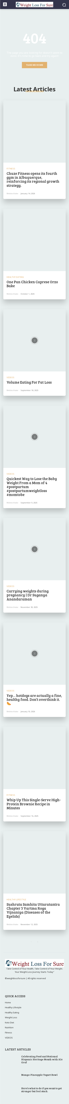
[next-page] (38, 941)
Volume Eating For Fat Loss (29, 382)
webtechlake (12, 193)
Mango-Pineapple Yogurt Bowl (39, 1074)
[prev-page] (31, 941)
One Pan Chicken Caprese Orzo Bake (32, 283)
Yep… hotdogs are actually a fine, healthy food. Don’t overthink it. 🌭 (34, 699)
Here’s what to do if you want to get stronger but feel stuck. (41, 1090)
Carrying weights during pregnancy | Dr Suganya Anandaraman (28, 594)
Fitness (11, 169)
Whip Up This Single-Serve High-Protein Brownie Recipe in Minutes (34, 803)
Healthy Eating (15, 277)
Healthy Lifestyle (16, 899)
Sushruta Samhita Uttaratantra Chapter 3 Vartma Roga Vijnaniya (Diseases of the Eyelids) (33, 910)
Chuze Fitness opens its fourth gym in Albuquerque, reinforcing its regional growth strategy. (33, 179)
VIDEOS (10, 377)
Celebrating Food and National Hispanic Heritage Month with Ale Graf (42, 1059)
